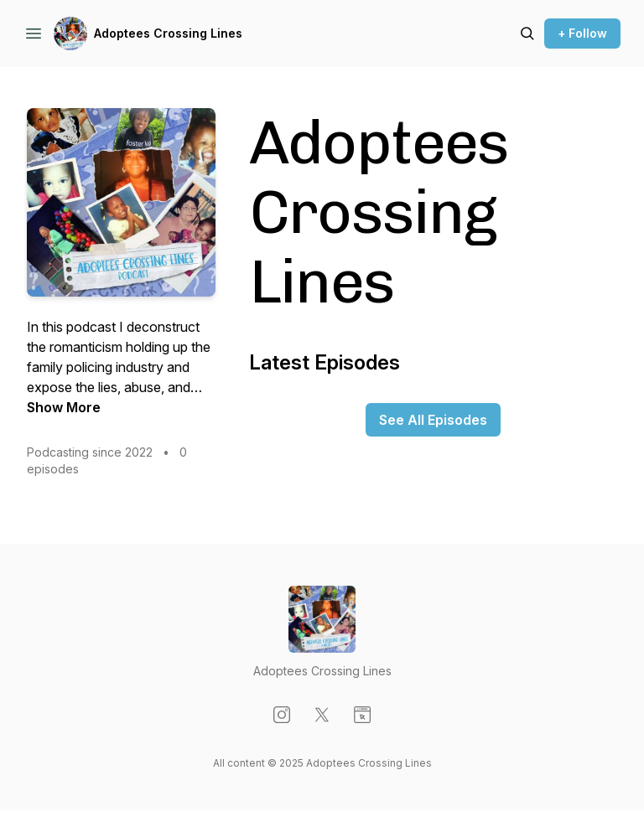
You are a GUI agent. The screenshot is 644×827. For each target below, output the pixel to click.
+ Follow (582, 33)
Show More (64, 407)
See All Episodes (433, 419)
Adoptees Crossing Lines (168, 33)
